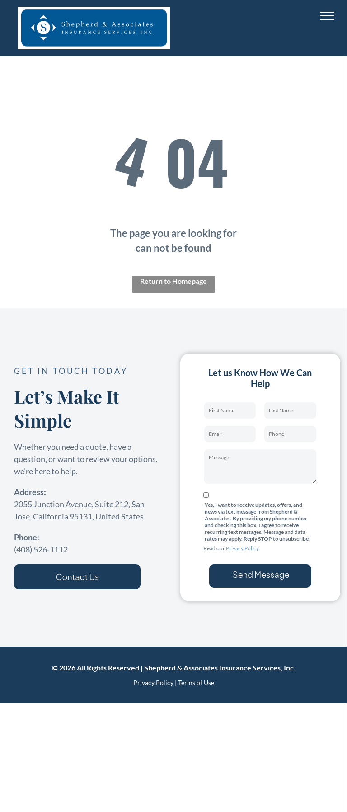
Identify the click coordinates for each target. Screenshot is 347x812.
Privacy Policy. (243, 548)
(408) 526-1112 (41, 549)
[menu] (327, 16)
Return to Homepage (173, 281)
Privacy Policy (153, 682)
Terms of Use (196, 682)
